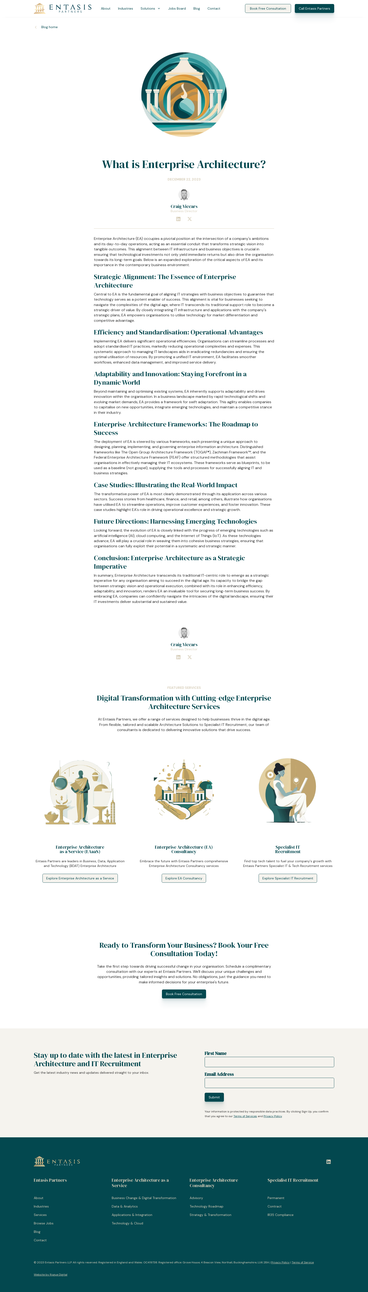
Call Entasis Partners (314, 8)
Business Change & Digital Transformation (144, 1198)
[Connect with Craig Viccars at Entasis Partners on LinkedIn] (178, 219)
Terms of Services (245, 1116)
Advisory (196, 1198)
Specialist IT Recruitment (293, 1180)
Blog (196, 8)
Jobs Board (177, 8)
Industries (125, 8)
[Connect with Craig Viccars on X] (189, 219)
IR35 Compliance (281, 1215)
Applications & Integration (132, 1215)
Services (40, 1215)
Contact (213, 8)
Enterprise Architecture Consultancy (214, 1182)
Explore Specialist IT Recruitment (287, 878)
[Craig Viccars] (184, 194)
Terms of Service (303, 1262)
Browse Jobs (44, 1223)
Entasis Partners (50, 1180)
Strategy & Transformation (210, 1215)
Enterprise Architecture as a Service (140, 1182)
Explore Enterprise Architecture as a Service (80, 878)
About (106, 8)
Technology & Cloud (127, 1223)
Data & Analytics (125, 1206)
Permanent (276, 1198)
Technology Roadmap (206, 1206)
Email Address (219, 1074)
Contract (275, 1206)
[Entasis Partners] (63, 8)
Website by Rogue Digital (50, 1275)
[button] (151, 8)
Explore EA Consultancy (183, 878)
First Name (215, 1053)
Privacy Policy (273, 1116)
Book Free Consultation (268, 8)
